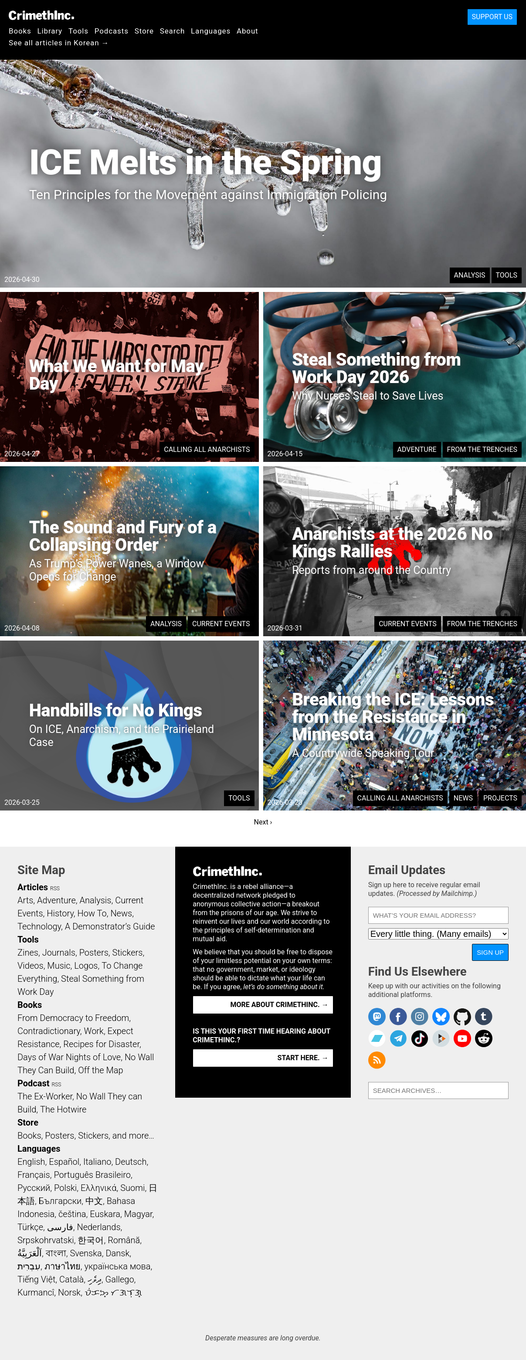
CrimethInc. (41, 15)
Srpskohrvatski (45, 1240)
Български (60, 1201)
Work (94, 1031)
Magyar (138, 1214)
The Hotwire (63, 1109)
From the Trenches (482, 449)
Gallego (119, 1279)
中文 (94, 1201)
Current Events (221, 624)
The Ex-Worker (44, 1096)
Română (124, 1240)
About (247, 31)
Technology (39, 926)
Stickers (127, 952)
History (60, 913)
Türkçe (30, 1227)
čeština (72, 1214)
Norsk (69, 1292)
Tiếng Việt (36, 1279)
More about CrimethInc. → (280, 1004)
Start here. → (303, 1058)
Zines (27, 952)
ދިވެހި (95, 1279)
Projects (500, 798)
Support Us (492, 17)
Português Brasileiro (92, 1175)
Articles (32, 887)
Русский (33, 1188)
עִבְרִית (29, 1266)
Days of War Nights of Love (69, 1057)
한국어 (91, 1240)
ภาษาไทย (62, 1266)
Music (58, 965)
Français (33, 1175)
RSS (55, 888)
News (463, 798)
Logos (86, 965)
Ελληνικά (98, 1188)
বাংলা (56, 1253)
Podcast (33, 1083)
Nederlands (98, 1227)
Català (71, 1279)
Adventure (417, 449)
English (31, 1162)
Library (49, 31)
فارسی (60, 1227)
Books (20, 31)
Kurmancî (35, 1292)
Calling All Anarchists (207, 449)
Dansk (117, 1253)
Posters (94, 952)
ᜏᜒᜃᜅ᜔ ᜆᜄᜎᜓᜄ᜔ (113, 1292)
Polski (65, 1188)
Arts (25, 900)
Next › (263, 822)
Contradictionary (48, 1031)
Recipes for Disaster (101, 1044)
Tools (78, 31)
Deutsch (130, 1162)
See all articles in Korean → (59, 42)
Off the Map (100, 1070)
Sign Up (490, 952)
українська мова (117, 1266)
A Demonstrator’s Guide (110, 926)
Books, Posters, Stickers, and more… (85, 1135)
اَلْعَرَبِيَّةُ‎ (29, 1253)
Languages (211, 31)
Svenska (86, 1253)
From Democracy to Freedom (73, 1018)
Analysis (469, 275)
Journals (58, 952)
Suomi (132, 1188)
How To (92, 913)
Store (144, 31)
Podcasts (112, 31)
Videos (30, 965)
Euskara (105, 1214)
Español (64, 1162)
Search (172, 31)
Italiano (97, 1162)
